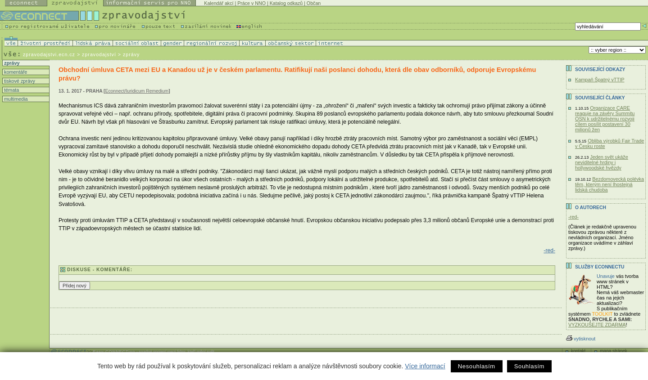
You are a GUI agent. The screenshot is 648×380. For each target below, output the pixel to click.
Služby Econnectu (599, 266)
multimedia (15, 99)
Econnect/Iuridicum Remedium (137, 91)
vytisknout (580, 338)
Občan (314, 3)
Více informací (425, 366)
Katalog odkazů (286, 3)
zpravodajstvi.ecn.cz (49, 54)
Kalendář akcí (218, 3)
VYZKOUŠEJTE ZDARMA (597, 324)
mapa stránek (613, 351)
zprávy (11, 63)
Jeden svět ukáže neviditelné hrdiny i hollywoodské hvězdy (601, 162)
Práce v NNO (251, 3)
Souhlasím (529, 366)
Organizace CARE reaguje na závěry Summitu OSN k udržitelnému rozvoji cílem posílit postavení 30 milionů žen (604, 118)
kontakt (578, 351)
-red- (549, 250)
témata (11, 90)
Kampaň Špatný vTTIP (599, 79)
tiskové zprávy (19, 81)
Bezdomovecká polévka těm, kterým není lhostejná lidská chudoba (609, 184)
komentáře (15, 72)
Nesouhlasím (476, 366)
